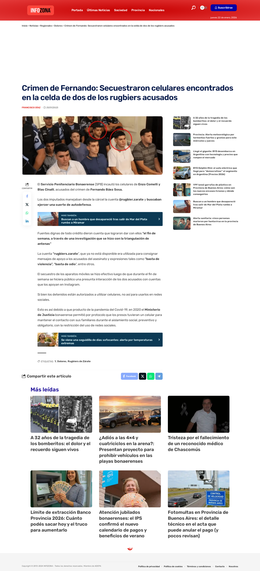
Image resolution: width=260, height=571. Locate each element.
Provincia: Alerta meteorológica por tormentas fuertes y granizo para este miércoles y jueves (215, 137)
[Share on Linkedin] (27, 221)
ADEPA (98, 566)
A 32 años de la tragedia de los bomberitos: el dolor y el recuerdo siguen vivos (212, 120)
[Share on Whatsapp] (27, 213)
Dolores (58, 25)
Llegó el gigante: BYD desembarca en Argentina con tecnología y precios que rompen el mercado (215, 154)
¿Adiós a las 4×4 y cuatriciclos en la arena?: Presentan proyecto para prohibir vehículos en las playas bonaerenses (126, 449)
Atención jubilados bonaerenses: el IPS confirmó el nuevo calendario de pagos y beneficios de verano (123, 524)
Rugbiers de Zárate (79, 361)
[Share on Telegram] (159, 376)
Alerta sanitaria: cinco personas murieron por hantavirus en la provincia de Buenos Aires (215, 221)
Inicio (25, 25)
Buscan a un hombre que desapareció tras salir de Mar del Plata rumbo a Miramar (214, 204)
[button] (193, 8)
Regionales (46, 25)
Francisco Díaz (31, 107)
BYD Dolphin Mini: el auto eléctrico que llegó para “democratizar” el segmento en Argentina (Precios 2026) (215, 171)
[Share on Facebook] (27, 196)
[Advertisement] (130, 55)
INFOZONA (48, 566)
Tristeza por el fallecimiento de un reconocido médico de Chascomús (198, 443)
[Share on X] (27, 204)
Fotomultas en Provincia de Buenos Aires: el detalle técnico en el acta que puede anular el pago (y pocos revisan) (198, 524)
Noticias (33, 25)
